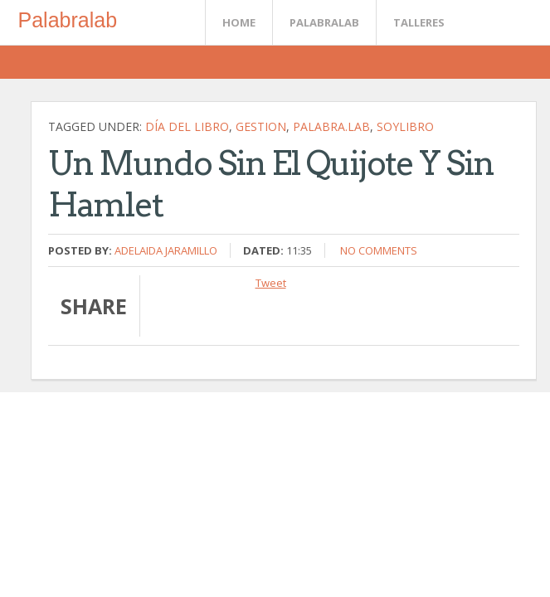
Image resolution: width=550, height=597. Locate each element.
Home (239, 22)
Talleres (419, 22)
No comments (378, 250)
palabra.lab (331, 126)
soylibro (405, 126)
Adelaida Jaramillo (165, 250)
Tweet (271, 282)
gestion (261, 126)
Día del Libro (187, 126)
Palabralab (68, 20)
